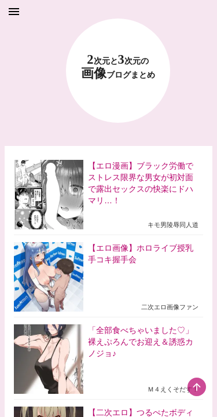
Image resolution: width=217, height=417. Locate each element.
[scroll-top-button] (196, 387)
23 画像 (118, 67)
